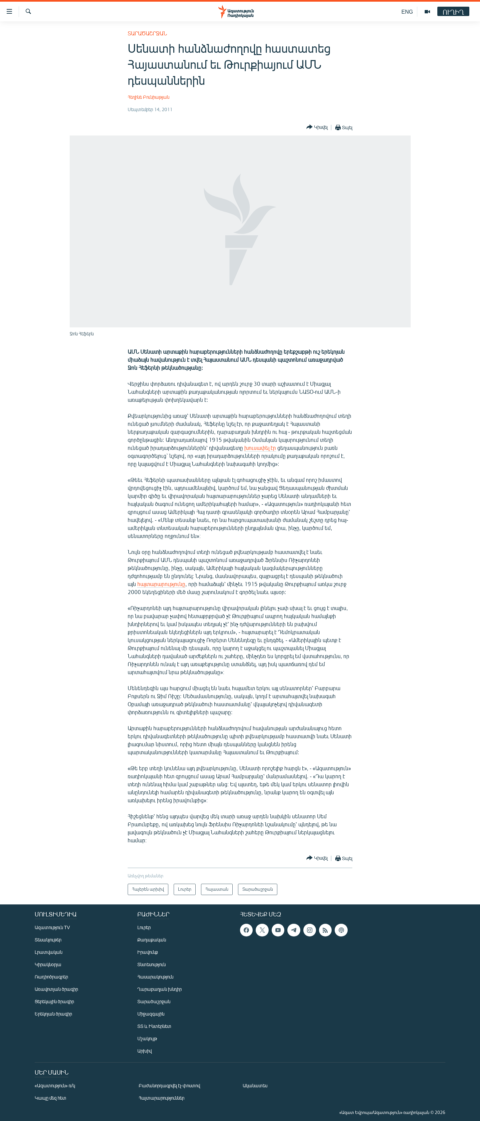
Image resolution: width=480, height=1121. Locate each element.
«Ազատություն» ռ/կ (55, 1085)
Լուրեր (144, 927)
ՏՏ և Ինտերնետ (154, 1026)
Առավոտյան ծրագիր (56, 989)
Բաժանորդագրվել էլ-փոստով (169, 1085)
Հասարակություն (155, 976)
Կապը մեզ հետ (50, 1098)
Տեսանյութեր (48, 939)
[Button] (317, 127)
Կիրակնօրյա (48, 964)
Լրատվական (48, 952)
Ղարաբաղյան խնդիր (159, 989)
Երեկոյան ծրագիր (53, 1014)
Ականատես (255, 1085)
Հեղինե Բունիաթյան (148, 97)
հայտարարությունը (161, 584)
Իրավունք (147, 952)
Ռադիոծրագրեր (51, 976)
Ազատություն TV (52, 927)
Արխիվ (144, 1051)
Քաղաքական (151, 939)
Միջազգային (150, 1014)
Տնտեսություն (151, 964)
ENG (407, 11)
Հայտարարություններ (161, 1098)
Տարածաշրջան (147, 33)
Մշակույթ (147, 1038)
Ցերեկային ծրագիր (54, 1001)
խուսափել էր (260, 448)
